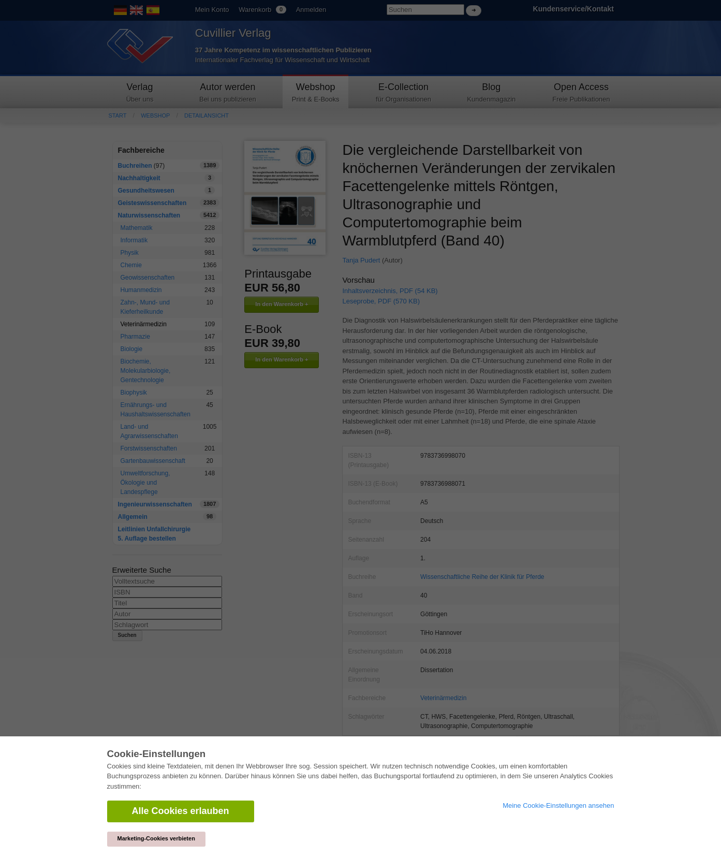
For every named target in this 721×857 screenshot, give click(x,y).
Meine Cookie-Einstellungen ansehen (558, 805)
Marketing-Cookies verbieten (156, 838)
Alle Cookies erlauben (180, 811)
